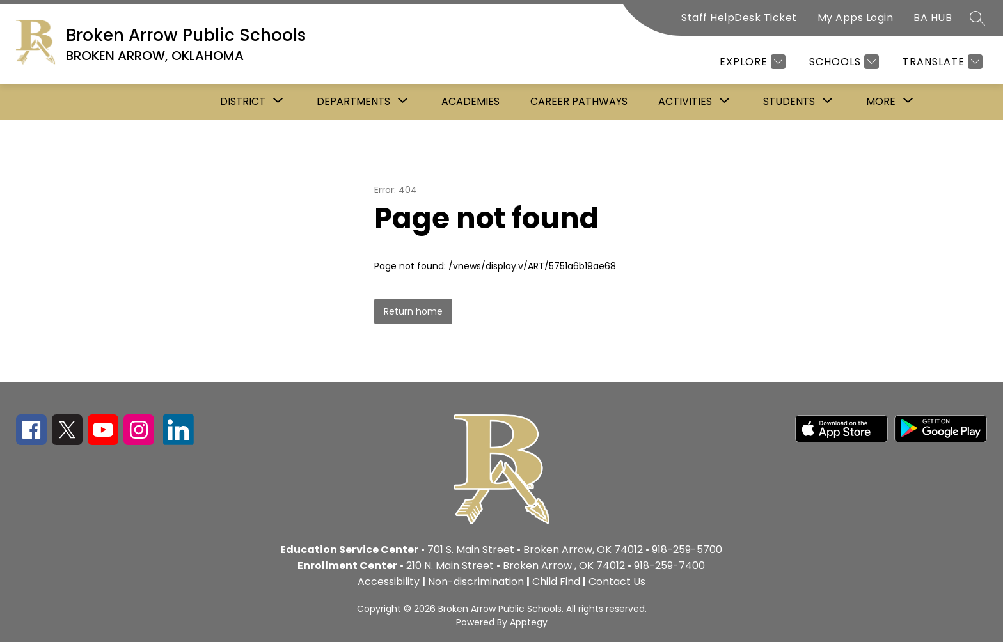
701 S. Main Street (470, 549)
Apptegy (529, 622)
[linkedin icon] (178, 441)
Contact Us (616, 581)
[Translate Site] (941, 62)
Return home (413, 311)
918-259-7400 (669, 565)
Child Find (556, 581)
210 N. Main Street (450, 565)
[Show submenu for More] (881, 101)
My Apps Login (855, 17)
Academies (470, 101)
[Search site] (977, 18)
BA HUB (932, 17)
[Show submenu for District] (242, 101)
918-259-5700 (687, 549)
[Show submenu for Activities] (685, 101)
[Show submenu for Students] (789, 101)
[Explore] (751, 62)
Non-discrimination (476, 581)
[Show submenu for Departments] (353, 101)
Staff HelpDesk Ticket (739, 17)
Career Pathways (579, 101)
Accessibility (389, 581)
